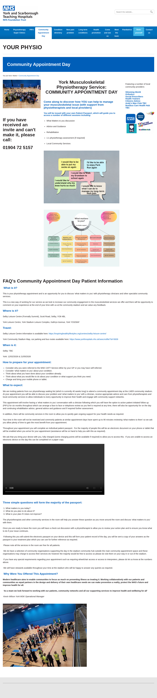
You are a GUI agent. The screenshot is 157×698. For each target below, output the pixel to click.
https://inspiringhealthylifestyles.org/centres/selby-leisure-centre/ (77, 333)
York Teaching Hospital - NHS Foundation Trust (20, 13)
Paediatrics (127, 30)
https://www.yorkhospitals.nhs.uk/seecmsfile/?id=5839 (94, 339)
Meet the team (117, 33)
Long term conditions (83, 31)
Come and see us (107, 33)
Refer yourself (138, 31)
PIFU (32, 30)
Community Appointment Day (43, 33)
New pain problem (70, 31)
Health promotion (96, 31)
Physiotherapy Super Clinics (19, 31)
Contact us (149, 31)
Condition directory (58, 31)
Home (6, 30)
